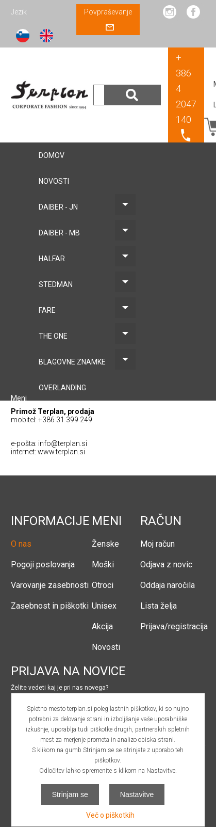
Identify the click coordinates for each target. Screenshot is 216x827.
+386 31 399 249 (65, 420)
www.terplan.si (61, 452)
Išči (132, 95)
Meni (19, 398)
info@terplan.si (62, 443)
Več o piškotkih (110, 815)
